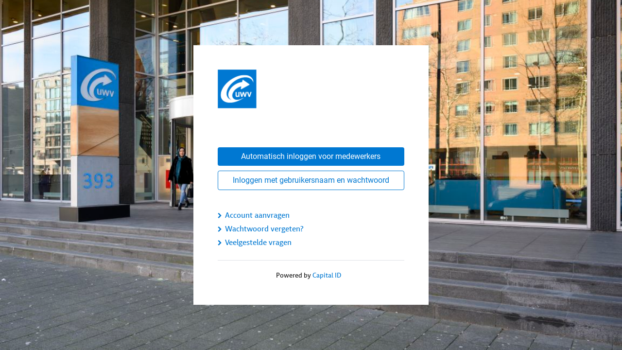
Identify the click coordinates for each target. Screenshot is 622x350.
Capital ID (326, 275)
